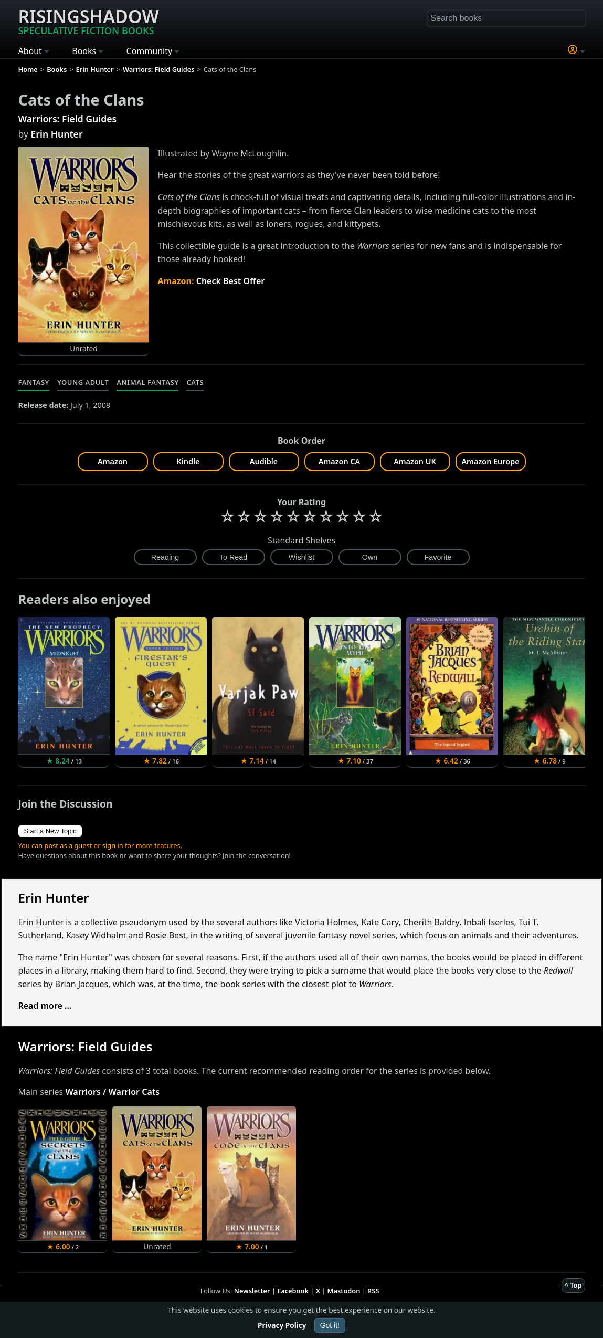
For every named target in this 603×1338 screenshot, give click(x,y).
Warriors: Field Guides (67, 118)
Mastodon (344, 1290)
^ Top (573, 1285)
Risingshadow (88, 20)
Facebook (293, 1290)
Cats (195, 382)
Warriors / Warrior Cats (112, 1091)
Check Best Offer (230, 281)
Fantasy (33, 382)
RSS (373, 1290)
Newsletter (252, 1290)
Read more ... (44, 1005)
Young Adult (83, 382)
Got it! (330, 1325)
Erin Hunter (56, 134)
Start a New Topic (50, 831)
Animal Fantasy (147, 382)
